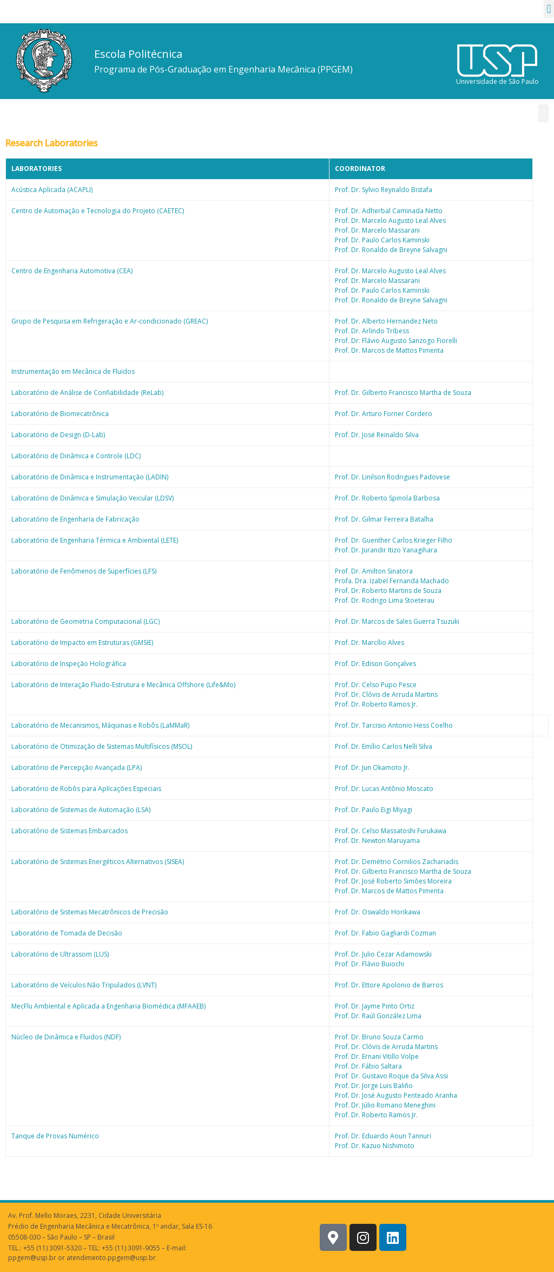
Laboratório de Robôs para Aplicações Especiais (86, 788)
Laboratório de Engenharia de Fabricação (75, 519)
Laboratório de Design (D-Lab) (58, 434)
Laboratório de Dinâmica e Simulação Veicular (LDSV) (92, 498)
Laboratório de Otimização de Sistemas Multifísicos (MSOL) (101, 746)
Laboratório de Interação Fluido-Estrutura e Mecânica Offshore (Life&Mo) (123, 684)
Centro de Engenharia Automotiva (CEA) (72, 270)
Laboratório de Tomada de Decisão (66, 933)
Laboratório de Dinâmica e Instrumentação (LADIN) (89, 477)
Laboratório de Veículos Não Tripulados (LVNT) (83, 985)
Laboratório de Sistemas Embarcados (69, 830)
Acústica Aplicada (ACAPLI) (52, 189)
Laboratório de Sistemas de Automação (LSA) (80, 809)
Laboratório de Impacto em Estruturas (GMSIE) (82, 642)
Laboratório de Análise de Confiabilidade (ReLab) (87, 392)
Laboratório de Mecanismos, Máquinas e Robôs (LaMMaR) (100, 725)
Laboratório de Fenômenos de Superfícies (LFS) (83, 571)
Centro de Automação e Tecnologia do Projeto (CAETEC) (97, 210)
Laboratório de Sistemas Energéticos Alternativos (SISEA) (97, 861)
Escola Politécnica (138, 54)
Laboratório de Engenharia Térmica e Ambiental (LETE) (94, 540)
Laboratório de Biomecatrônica (60, 413)
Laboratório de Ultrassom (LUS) (60, 954)
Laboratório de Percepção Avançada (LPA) (76, 767)
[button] (549, 9)
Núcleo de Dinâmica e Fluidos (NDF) (66, 1037)
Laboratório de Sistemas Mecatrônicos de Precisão (89, 912)
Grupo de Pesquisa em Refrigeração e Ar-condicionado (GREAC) (109, 321)
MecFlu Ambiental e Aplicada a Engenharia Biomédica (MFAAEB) (108, 1006)
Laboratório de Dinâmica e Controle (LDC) (76, 455)
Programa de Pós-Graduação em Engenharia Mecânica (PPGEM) (223, 69)
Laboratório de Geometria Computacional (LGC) (85, 621)
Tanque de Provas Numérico (55, 1136)
